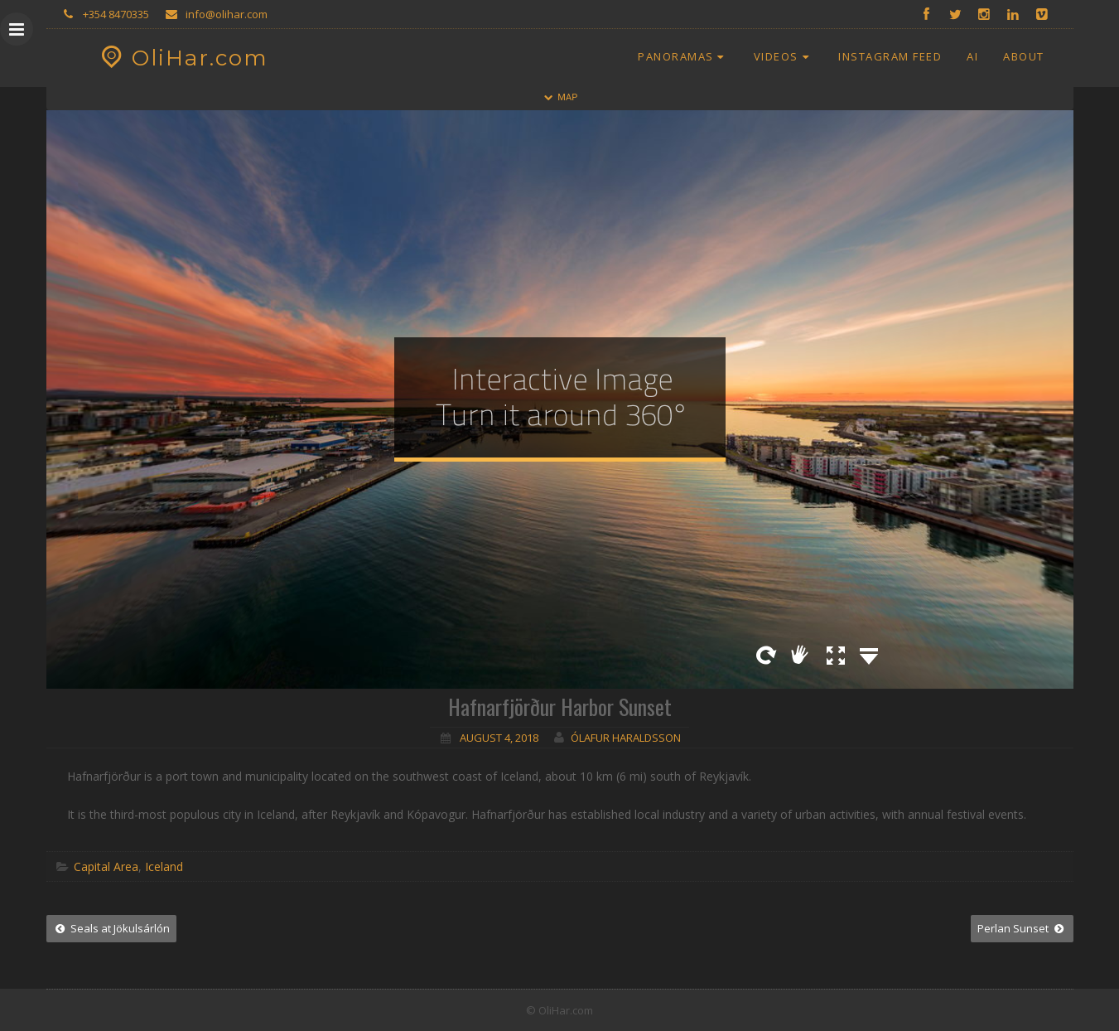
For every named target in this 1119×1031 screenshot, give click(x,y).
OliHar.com (182, 58)
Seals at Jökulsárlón (111, 928)
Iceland (164, 866)
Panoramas (683, 56)
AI (972, 56)
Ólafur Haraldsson (626, 737)
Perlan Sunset (1021, 928)
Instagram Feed (890, 56)
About (1023, 56)
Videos (783, 56)
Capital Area (106, 866)
